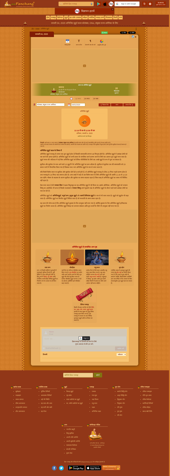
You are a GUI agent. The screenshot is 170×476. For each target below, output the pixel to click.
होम (48, 17)
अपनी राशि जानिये (72, 437)
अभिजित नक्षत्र (96, 411)
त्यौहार (85, 17)
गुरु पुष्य (119, 411)
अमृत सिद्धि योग (122, 395)
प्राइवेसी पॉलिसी (97, 447)
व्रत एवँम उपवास (75, 17)
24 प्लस (95, 99)
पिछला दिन (104, 105)
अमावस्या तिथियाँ (46, 395)
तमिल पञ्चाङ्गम (147, 391)
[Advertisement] (84, 65)
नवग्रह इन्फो (100, 17)
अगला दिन (129, 105)
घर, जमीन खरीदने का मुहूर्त (74, 403)
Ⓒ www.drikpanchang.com (97, 445)
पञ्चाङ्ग (53, 17)
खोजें (97, 375)
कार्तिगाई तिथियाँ (148, 403)
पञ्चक (94, 391)
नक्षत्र (93, 407)
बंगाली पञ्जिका (71, 449)
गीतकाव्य (109, 17)
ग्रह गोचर (43, 411)
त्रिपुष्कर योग (121, 403)
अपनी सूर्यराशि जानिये (73, 441)
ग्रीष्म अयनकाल (20, 403)
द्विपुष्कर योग (121, 399)
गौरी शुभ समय (147, 395)
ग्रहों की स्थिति (45, 399)
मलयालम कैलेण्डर (71, 445)
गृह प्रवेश (69, 395)
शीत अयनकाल (20, 411)
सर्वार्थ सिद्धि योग (122, 391)
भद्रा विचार (95, 399)
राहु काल (94, 403)
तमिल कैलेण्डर (147, 399)
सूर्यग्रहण (18, 391)
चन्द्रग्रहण (18, 395)
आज (117, 105)
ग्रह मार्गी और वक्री (46, 407)
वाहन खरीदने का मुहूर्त (73, 399)
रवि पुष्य (119, 407)
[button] (127, 4)
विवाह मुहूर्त (69, 391)
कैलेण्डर (60, 17)
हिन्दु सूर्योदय (70, 433)
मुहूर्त (66, 17)
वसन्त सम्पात (20, 399)
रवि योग (119, 415)
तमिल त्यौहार (146, 407)
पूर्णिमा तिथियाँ (45, 391)
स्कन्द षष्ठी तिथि (147, 411)
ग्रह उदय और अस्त (46, 403)
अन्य (120, 17)
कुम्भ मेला (69, 453)
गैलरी (115, 17)
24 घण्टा (87, 99)
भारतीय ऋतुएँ (70, 429)
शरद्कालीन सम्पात (21, 407)
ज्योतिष (91, 17)
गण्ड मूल (94, 395)
